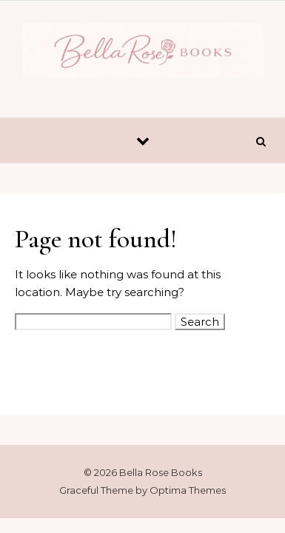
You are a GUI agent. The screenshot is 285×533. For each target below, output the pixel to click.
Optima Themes (188, 490)
